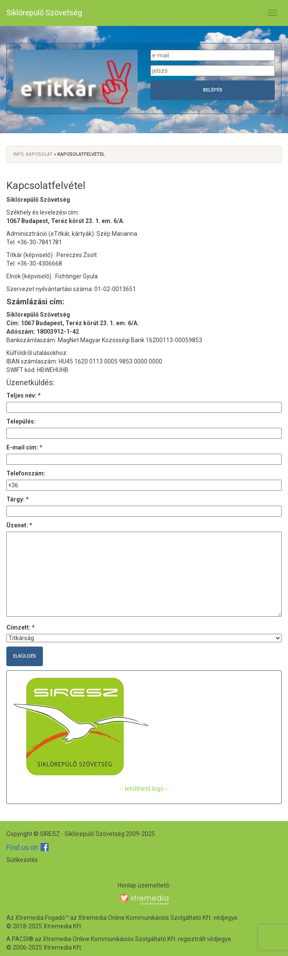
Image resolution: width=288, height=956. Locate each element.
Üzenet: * (19, 525)
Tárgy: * (17, 499)
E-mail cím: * (24, 447)
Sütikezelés (22, 859)
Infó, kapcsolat (33, 154)
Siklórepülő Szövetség (44, 12)
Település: (21, 421)
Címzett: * (20, 627)
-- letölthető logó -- (144, 788)
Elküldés (24, 656)
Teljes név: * (23, 395)
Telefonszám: (25, 473)
